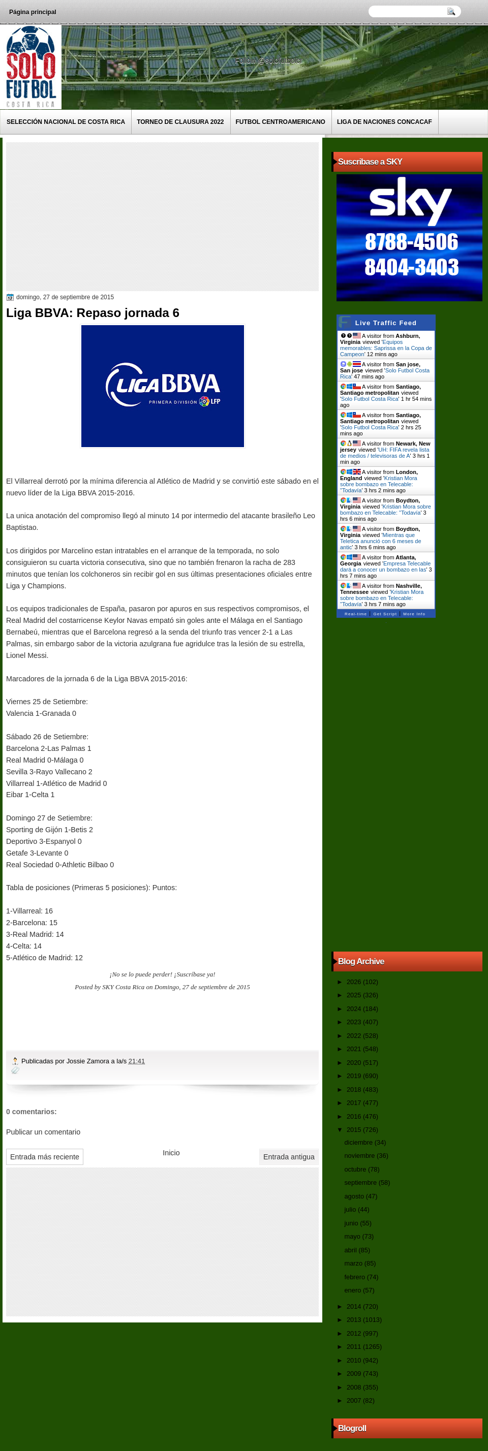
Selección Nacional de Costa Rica (66, 121)
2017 (355, 1103)
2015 (355, 1129)
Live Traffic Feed (386, 323)
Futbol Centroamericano (280, 121)
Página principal (32, 12)
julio (350, 1209)
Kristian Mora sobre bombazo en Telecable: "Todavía (378, 484)
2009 (355, 1373)
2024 (355, 1009)
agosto (354, 1196)
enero (353, 1290)
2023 (355, 1022)
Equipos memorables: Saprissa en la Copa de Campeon (386, 348)
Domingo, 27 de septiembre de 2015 (202, 987)
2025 (355, 995)
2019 (355, 1076)
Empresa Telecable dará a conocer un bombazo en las (385, 566)
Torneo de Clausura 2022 (180, 121)
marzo (354, 1263)
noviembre (360, 1155)
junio (352, 1223)
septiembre (361, 1182)
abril (351, 1250)
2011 (355, 1346)
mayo (353, 1236)
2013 (355, 1319)
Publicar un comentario (43, 1132)
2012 (355, 1333)
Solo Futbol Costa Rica (370, 399)
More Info (414, 614)
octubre (356, 1169)
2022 (355, 1035)
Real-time (356, 614)
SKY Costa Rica (123, 987)
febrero (355, 1277)
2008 (355, 1387)
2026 (355, 982)
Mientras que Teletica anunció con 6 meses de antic (380, 541)
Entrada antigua (289, 1157)
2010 (355, 1360)
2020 (355, 1062)
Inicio (171, 1153)
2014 (355, 1306)
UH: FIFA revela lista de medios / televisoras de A (385, 453)
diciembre (359, 1142)
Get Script (385, 614)
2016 (355, 1116)
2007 (355, 1400)
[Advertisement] (162, 216)
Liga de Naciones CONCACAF (384, 121)
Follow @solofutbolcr (269, 60)
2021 (355, 1049)
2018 (355, 1089)
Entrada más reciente (44, 1157)
